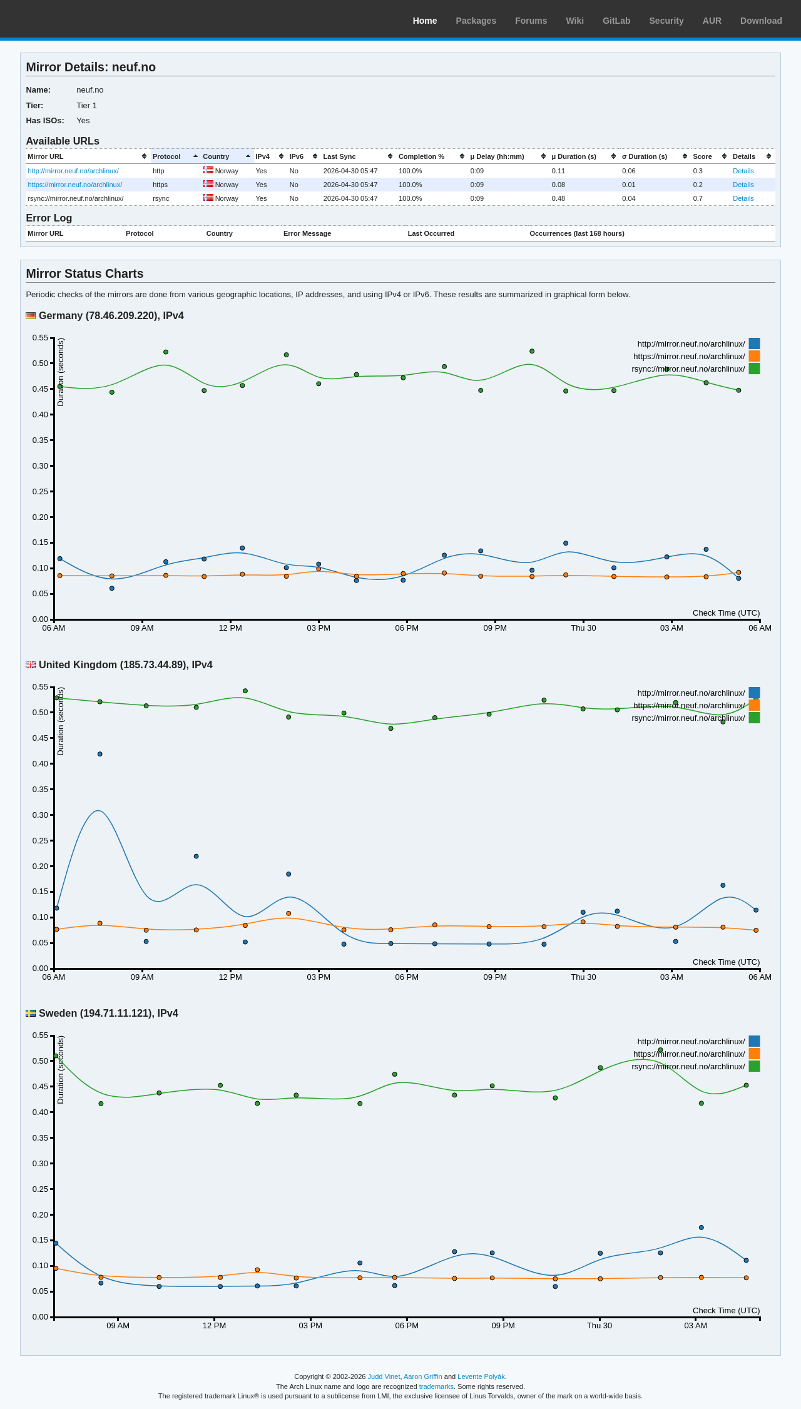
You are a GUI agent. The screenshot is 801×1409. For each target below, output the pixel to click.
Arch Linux (68, 18)
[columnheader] (88, 156)
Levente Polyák (480, 1376)
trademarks (436, 1386)
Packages (476, 21)
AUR (712, 21)
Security (667, 21)
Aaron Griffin (423, 1376)
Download (761, 21)
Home (425, 21)
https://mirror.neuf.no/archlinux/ (75, 184)
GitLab (616, 21)
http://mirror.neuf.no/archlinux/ (73, 171)
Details (743, 171)
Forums (531, 21)
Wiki (575, 21)
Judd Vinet (384, 1376)
